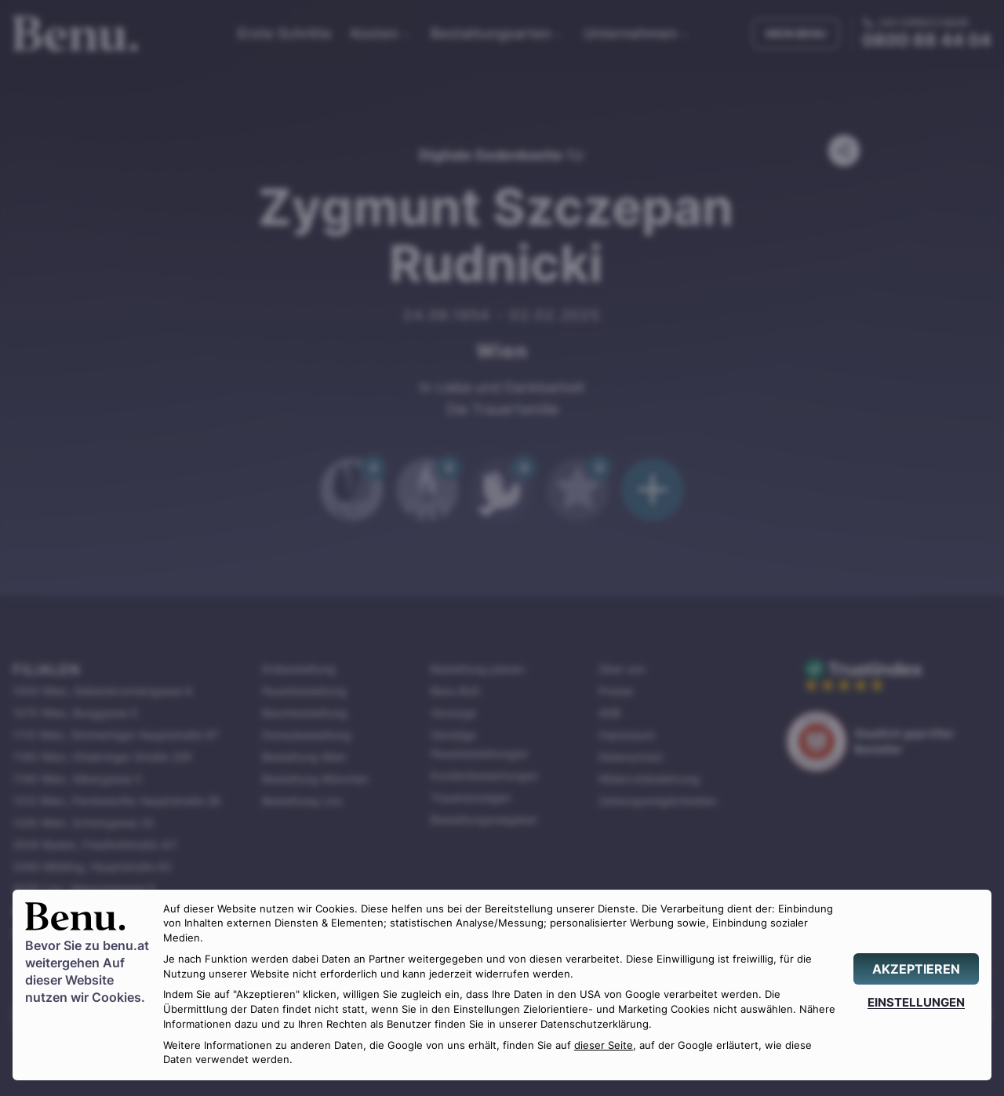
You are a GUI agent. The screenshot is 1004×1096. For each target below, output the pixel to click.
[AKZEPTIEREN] (916, 969)
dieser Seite (603, 1045)
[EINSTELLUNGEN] (916, 1002)
